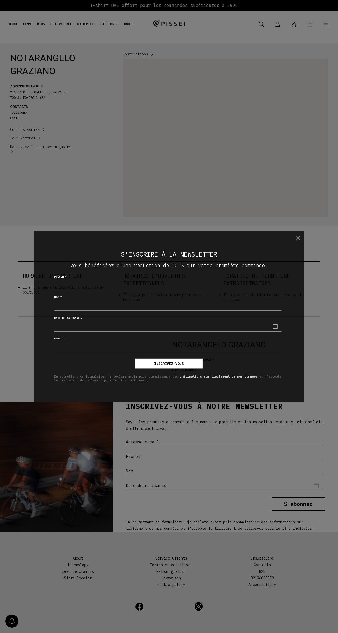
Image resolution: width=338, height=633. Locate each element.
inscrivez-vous (169, 363)
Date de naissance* (68, 318)
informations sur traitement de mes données (219, 376)
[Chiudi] (298, 238)
